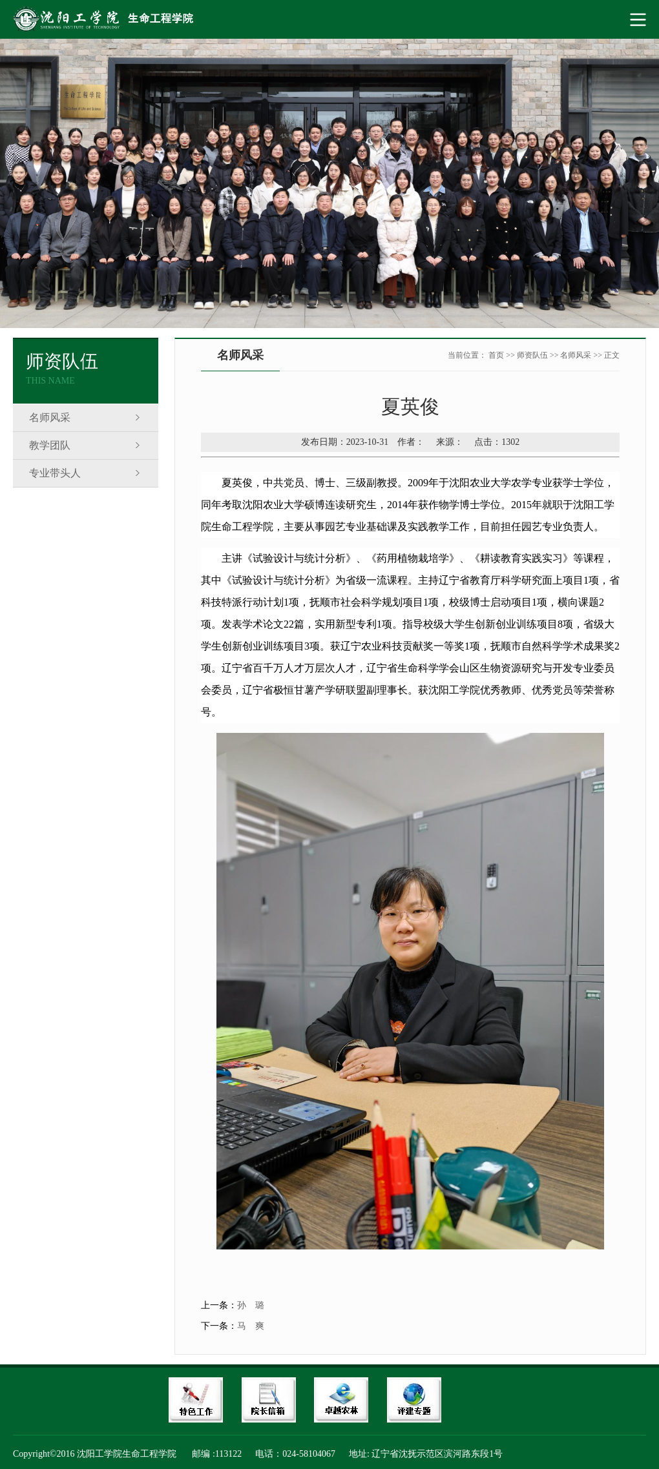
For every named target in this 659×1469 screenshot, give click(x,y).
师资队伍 (532, 355)
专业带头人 (55, 472)
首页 (496, 355)
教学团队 (49, 445)
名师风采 (49, 417)
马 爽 (250, 1326)
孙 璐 (250, 1305)
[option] (329, 183)
